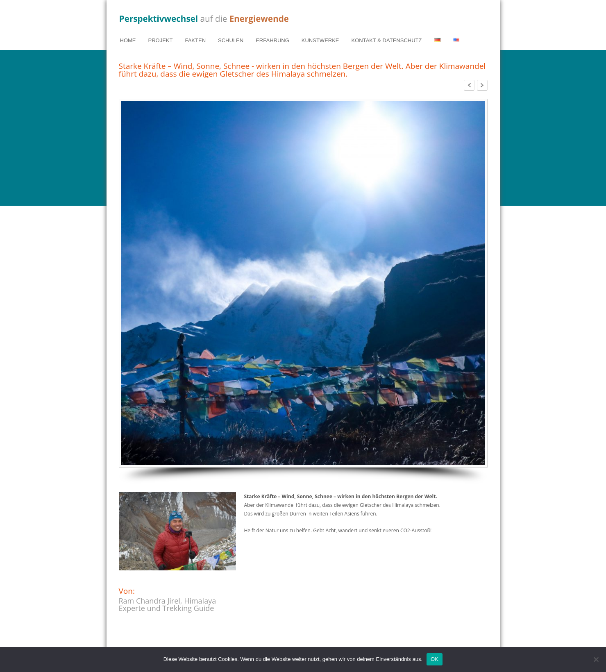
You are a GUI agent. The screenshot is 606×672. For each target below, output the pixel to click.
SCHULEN (230, 40)
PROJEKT (160, 40)
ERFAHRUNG (272, 40)
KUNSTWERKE (320, 40)
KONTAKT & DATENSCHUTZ (387, 40)
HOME (128, 40)
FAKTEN (195, 40)
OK (434, 659)
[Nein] (596, 659)
